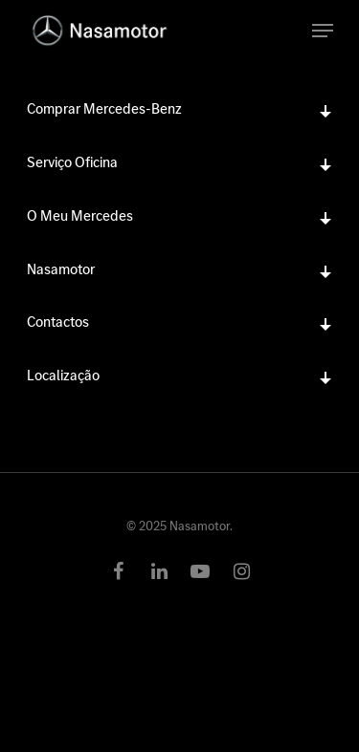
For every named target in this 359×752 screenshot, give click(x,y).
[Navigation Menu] (322, 30)
